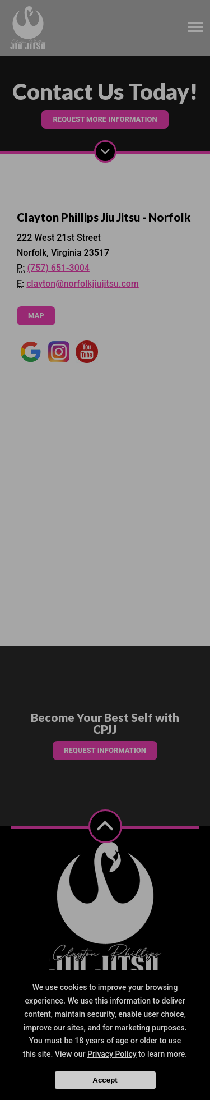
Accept (104, 1080)
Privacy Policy (112, 1054)
